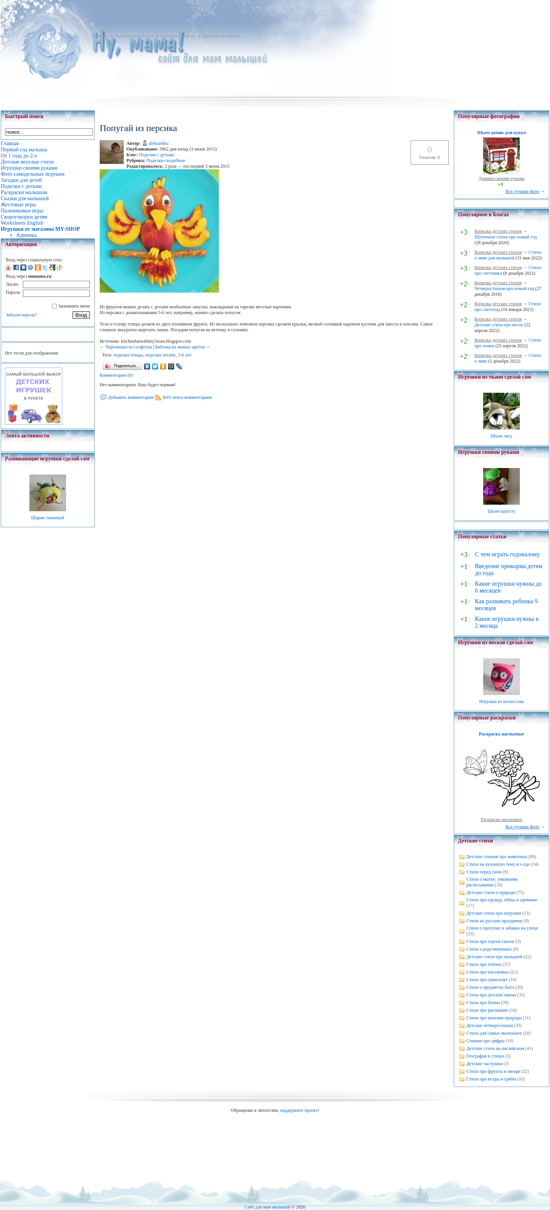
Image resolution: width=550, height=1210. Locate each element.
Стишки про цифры (485, 1040)
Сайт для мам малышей (267, 1207)
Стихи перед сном (483, 872)
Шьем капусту (501, 511)
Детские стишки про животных (496, 856)
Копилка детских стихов (498, 231)
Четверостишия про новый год (504, 288)
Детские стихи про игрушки (493, 913)
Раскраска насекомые (501, 734)
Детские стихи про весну (498, 324)
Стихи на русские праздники (494, 920)
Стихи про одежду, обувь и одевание (501, 899)
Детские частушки (484, 1063)
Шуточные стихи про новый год (505, 237)
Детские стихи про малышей (494, 956)
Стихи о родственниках (489, 949)
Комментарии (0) (116, 375)
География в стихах (485, 1056)
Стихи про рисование (487, 1010)
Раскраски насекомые (501, 819)
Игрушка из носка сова (501, 701)
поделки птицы (128, 355)
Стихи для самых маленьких (494, 1033)
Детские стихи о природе (490, 892)
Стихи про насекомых (487, 972)
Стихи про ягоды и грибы (491, 1079)
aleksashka (158, 143)
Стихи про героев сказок (490, 941)
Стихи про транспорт (487, 979)
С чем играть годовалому (507, 554)
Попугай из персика (221, 36)
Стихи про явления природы (494, 1017)
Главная (100, 36)
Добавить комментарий (131, 397)
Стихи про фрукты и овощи (493, 1071)
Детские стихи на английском (495, 1048)
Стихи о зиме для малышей (507, 255)
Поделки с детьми (177, 36)
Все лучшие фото (522, 191)
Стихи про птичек (483, 964)
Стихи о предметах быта (490, 987)
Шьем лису (501, 436)
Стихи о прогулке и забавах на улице (502, 928)
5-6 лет (185, 355)
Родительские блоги (134, 36)
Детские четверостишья (489, 1025)
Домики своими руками (501, 178)
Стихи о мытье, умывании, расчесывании (492, 882)
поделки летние (160, 355)
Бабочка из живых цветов (180, 347)
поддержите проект (299, 1110)
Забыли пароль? (21, 314)
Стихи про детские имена (491, 995)
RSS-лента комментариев (187, 397)
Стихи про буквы (483, 1002)
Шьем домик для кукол (501, 132)
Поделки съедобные (165, 160)
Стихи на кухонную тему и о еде (498, 864)
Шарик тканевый (47, 517)
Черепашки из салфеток (128, 347)
